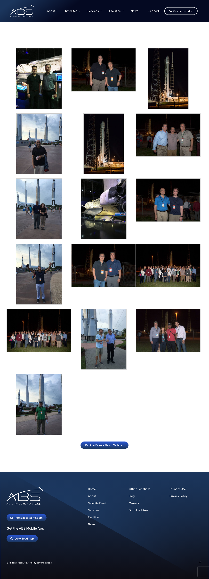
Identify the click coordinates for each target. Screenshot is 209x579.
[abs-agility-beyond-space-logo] (22, 6)
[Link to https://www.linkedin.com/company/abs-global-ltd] (200, 562)
